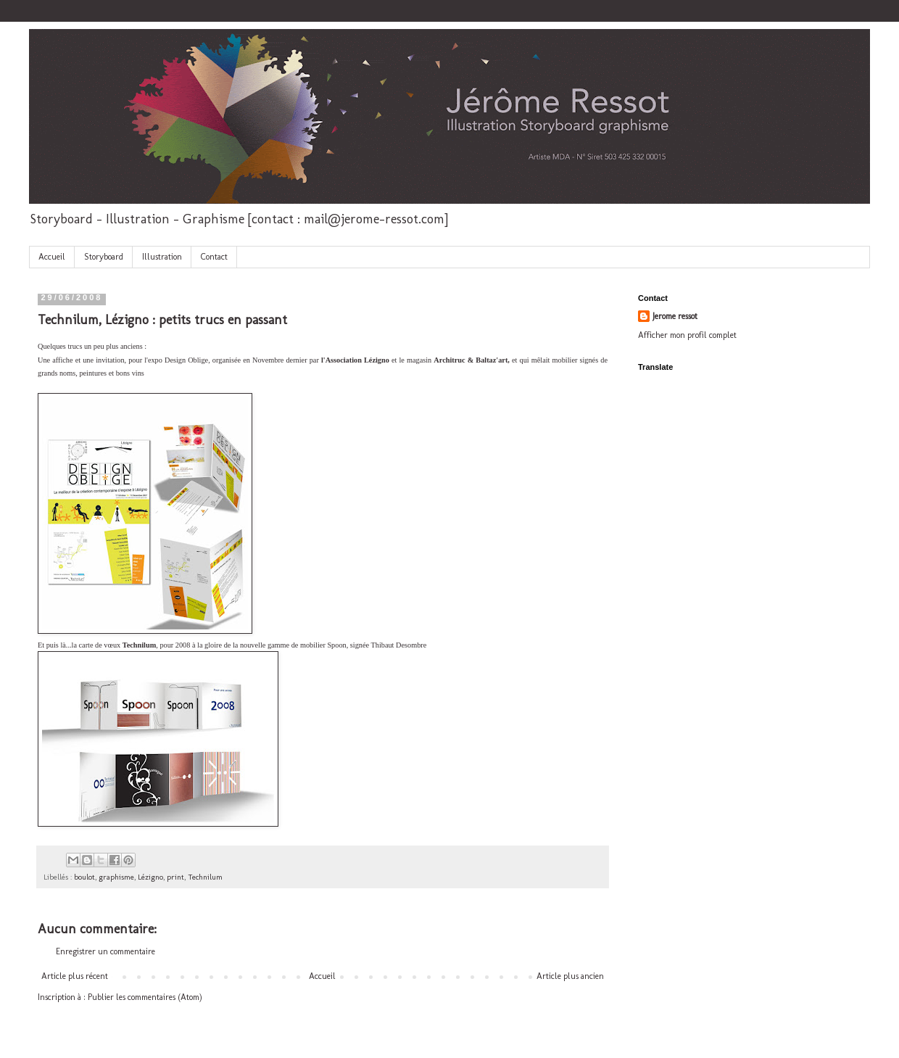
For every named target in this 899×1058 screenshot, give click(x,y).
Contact (214, 257)
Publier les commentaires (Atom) (145, 997)
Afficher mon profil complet (687, 335)
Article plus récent (74, 976)
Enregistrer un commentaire (105, 951)
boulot (84, 877)
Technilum (205, 877)
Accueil (51, 257)
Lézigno (150, 877)
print (175, 877)
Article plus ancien (570, 976)
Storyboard (103, 257)
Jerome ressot (674, 316)
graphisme (116, 877)
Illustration (162, 257)
